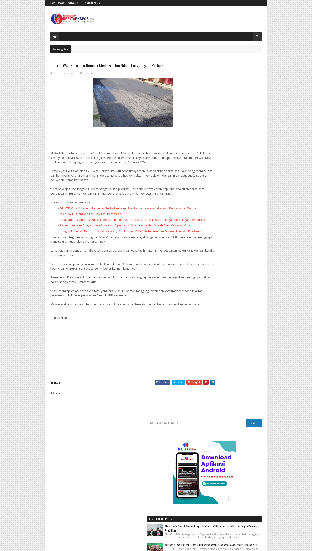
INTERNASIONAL (245, 379)
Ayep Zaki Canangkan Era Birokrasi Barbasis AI (91, 223)
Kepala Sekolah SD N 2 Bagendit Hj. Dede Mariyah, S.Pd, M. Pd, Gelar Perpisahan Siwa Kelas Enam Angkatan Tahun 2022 (238, 279)
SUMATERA (205, 414)
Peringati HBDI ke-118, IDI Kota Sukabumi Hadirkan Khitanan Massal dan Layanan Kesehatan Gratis (236, 225)
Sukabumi (89, 73)
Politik (203, 407)
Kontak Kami (73, 3)
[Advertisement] (120, 375)
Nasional (231, 393)
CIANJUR (244, 365)
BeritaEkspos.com (74, 545)
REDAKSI (222, 407)
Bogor (224, 365)
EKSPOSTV (227, 372)
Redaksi (61, 3)
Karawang (225, 386)
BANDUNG (205, 365)
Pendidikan (241, 400)
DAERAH (204, 372)
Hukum (203, 379)
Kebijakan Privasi (92, 3)
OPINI (223, 400)
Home (52, 3)
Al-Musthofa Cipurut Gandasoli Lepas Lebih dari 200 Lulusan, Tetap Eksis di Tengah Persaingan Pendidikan (237, 173)
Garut (245, 372)
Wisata (203, 421)
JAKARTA (204, 386)
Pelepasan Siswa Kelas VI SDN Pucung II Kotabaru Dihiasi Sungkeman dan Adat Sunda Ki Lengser (238, 253)
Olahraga (204, 400)
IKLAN (222, 379)
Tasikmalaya (229, 414)
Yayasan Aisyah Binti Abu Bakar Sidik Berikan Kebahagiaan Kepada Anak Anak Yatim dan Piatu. (238, 199)
